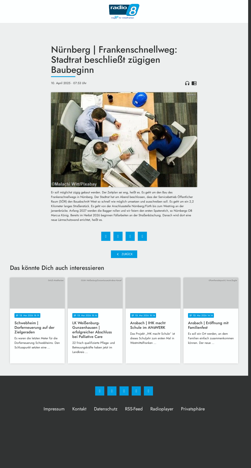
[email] (148, 391)
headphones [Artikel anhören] (187, 83)
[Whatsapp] (124, 391)
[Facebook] (99, 391)
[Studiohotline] (136, 391)
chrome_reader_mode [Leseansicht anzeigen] (194, 83)
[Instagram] (111, 391)
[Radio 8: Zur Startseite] (124, 11)
